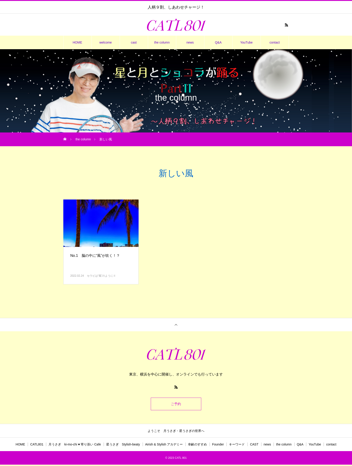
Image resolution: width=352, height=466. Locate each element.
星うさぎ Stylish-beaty (123, 445)
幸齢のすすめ (197, 445)
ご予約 (176, 404)
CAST (254, 445)
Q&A (218, 42)
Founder (218, 445)
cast (134, 42)
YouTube (246, 42)
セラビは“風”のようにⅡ (101, 275)
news (190, 42)
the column (161, 42)
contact (275, 42)
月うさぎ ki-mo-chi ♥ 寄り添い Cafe (74, 445)
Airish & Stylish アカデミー (164, 445)
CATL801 (36, 445)
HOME (77, 42)
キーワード (237, 445)
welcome (105, 42)
